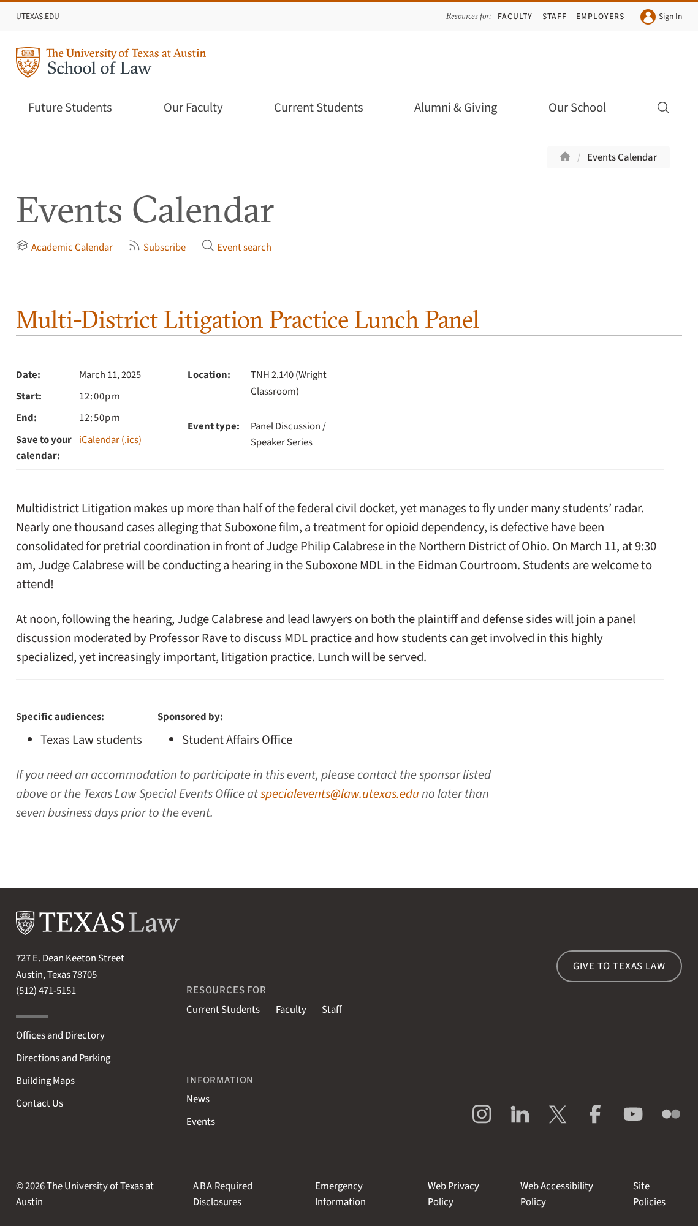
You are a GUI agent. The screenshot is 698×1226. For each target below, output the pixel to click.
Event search (236, 247)
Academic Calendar (64, 247)
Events (200, 1121)
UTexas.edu (37, 16)
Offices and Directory (60, 1035)
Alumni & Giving (463, 107)
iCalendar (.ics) (110, 440)
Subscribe (157, 247)
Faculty (515, 16)
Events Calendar (622, 157)
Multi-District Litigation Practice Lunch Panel (247, 319)
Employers (600, 16)
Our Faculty (201, 107)
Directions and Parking (63, 1058)
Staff (554, 16)
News (198, 1099)
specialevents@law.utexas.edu (339, 794)
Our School (585, 107)
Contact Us (39, 1103)
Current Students (326, 107)
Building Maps (45, 1080)
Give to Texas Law (619, 966)
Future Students (78, 107)
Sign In (661, 17)
